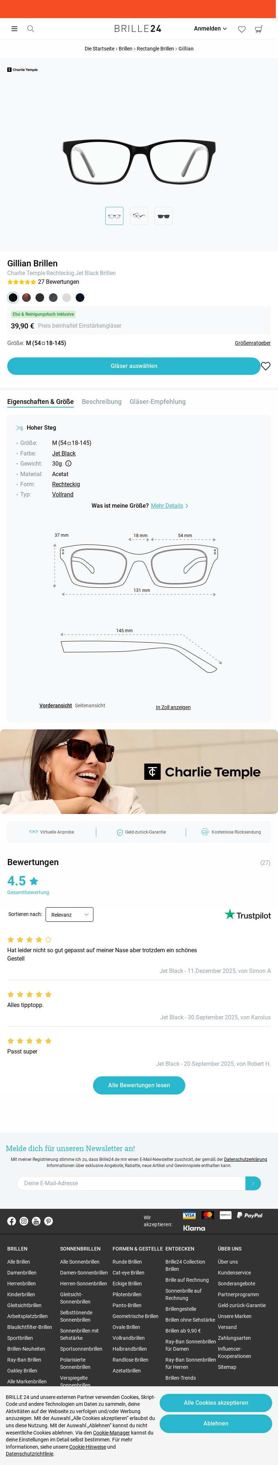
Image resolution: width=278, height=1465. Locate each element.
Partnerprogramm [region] (238, 1294)
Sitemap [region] (227, 1367)
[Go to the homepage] (139, 28)
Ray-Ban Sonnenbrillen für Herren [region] (190, 1363)
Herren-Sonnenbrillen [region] (83, 1283)
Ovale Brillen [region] (126, 1327)
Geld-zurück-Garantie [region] (242, 1305)
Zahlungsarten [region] (234, 1338)
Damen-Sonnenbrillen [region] (84, 1273)
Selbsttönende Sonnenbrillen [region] (76, 1316)
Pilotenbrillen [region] (127, 1294)
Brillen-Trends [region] (180, 1378)
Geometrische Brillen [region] (136, 1316)
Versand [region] (227, 1327)
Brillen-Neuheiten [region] (26, 1349)
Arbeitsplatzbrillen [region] (27, 1316)
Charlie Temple (26, 273)
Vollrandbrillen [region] (129, 1338)
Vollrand (62, 494)
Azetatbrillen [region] (127, 1371)
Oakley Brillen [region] (22, 1371)
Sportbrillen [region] (20, 1338)
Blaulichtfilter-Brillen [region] (29, 1327)
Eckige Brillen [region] (127, 1283)
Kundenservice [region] (234, 1273)
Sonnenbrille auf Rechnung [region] (183, 1294)
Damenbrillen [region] (22, 1273)
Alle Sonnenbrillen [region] (80, 1262)
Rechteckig (60, 273)
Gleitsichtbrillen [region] (24, 1305)
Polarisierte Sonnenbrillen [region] (75, 1363)
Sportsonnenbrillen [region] (81, 1349)
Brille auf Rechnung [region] (187, 1280)
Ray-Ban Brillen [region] (24, 1360)
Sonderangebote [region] (236, 1283)
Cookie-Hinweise (87, 1447)
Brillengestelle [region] (180, 1309)
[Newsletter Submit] (253, 1183)
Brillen (108, 273)
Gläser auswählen (134, 366)
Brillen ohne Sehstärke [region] (190, 1320)
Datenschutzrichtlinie (29, 1454)
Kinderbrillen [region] (21, 1294)
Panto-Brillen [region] (127, 1305)
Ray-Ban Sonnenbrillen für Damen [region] (190, 1345)
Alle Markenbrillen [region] (27, 1381)
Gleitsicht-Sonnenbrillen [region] (75, 1298)
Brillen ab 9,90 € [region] (183, 1331)
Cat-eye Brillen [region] (128, 1273)
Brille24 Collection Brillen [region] (185, 1265)
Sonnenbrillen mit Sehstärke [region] (79, 1334)
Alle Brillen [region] (18, 1262)
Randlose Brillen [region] (130, 1360)
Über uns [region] (228, 1262)
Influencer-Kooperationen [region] (234, 1352)
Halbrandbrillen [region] (130, 1349)
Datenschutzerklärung (245, 1159)
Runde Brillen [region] (127, 1262)
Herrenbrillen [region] (21, 1283)
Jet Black (87, 273)
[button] (13, 297)
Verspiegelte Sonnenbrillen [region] (75, 1381)
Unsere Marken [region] (235, 1316)
